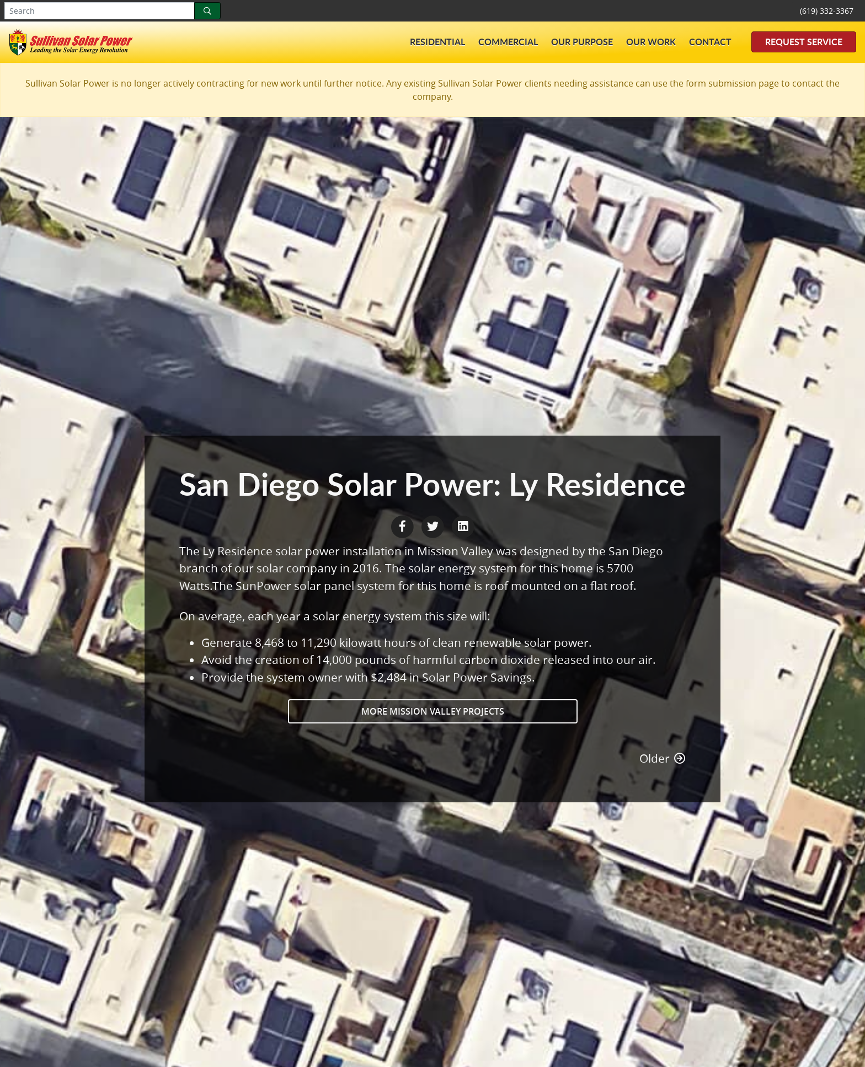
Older (662, 758)
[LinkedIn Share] (462, 525)
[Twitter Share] (434, 525)
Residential (437, 41)
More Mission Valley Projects (432, 711)
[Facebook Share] (404, 525)
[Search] (207, 10)
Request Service (803, 41)
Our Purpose (582, 41)
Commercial (508, 41)
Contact (710, 41)
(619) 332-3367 (826, 11)
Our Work (651, 41)
